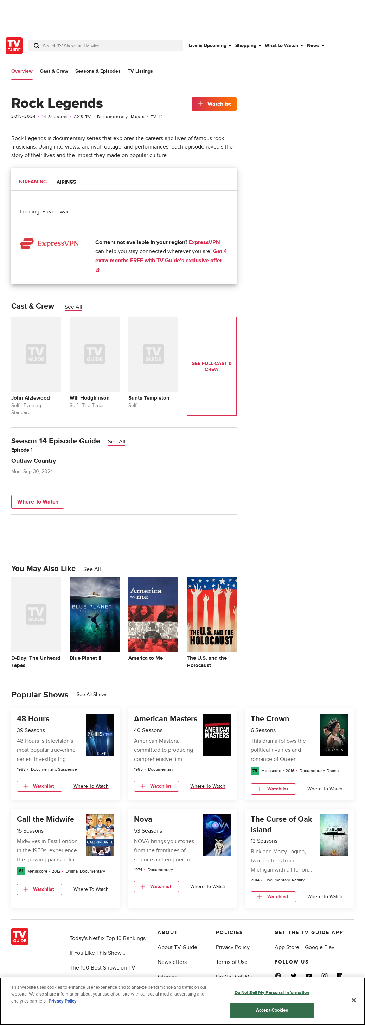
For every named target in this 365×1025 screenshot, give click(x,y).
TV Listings (140, 71)
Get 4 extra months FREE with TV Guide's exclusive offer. (161, 260)
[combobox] (105, 45)
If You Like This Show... (98, 953)
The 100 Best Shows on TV (102, 967)
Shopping (245, 45)
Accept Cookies (272, 1010)
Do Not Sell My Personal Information (272, 993)
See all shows (92, 694)
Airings (66, 182)
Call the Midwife (45, 819)
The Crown (270, 719)
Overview (22, 71)
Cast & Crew (54, 71)
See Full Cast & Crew (212, 367)
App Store (287, 947)
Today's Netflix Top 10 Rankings (108, 938)
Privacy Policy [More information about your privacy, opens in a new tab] (63, 1001)
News (313, 45)
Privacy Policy (233, 947)
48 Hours (33, 719)
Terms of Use (232, 962)
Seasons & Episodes (98, 71)
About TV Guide (177, 947)
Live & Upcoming (207, 45)
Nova (143, 819)
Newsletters (172, 962)
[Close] (353, 1000)
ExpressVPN (204, 242)
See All (73, 306)
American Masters (165, 719)
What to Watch (281, 45)
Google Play (319, 947)
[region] (182, 1001)
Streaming (33, 182)
